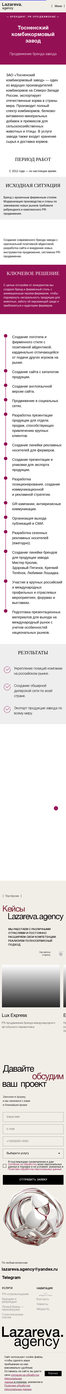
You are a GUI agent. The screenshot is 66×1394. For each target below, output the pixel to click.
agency (7, 8)
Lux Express (14, 1016)
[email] (33, 1129)
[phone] (33, 1141)
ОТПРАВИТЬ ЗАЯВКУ (33, 1180)
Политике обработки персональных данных (35, 1169)
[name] (33, 1117)
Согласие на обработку (22, 1164)
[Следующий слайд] (56, 808)
